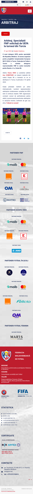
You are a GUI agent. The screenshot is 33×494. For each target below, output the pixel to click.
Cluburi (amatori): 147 (9, 418)
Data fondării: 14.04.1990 (10, 413)
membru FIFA (21, 396)
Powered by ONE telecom (26, 488)
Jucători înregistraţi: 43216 (11, 420)
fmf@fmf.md (8, 471)
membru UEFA (5, 396)
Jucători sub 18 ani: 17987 (10, 425)
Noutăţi (10, 19)
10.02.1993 (4, 397)
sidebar (5, 33)
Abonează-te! (9, 1)
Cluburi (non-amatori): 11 (10, 422)
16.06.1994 (29, 396)
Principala (4, 19)
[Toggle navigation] (30, 11)
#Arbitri (7, 132)
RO (27, 5)
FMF (15, 19)
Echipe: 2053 (6, 416)
